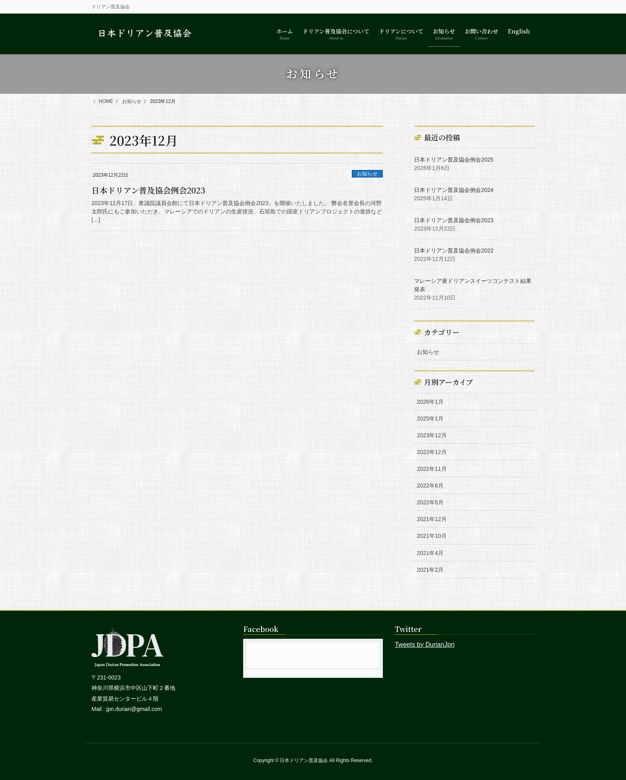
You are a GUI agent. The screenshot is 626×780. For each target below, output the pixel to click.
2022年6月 (430, 485)
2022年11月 (432, 469)
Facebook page (313, 655)
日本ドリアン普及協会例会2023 (148, 190)
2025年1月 (430, 418)
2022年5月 (430, 502)
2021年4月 (430, 553)
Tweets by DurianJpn (424, 644)
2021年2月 (430, 570)
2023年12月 (432, 435)
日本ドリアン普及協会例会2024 (453, 190)
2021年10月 (432, 536)
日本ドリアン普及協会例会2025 (453, 159)
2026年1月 (430, 402)
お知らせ (367, 174)
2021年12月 (432, 519)
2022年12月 (432, 452)
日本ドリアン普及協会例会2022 (453, 250)
